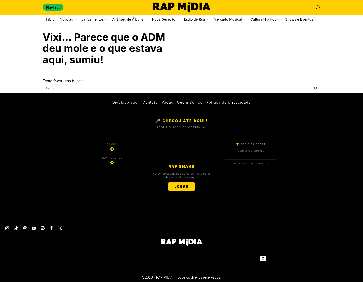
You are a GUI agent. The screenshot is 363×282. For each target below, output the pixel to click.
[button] (315, 88)
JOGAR (181, 186)
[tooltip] (7, 228)
